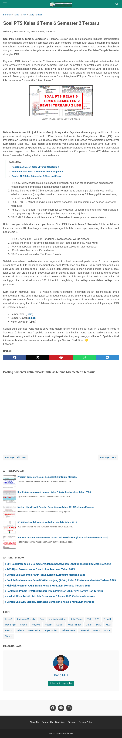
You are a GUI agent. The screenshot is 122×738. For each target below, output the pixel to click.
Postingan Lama (108, 457)
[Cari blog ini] (117, 4)
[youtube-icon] (61, 708)
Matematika (34, 630)
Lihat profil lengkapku (61, 683)
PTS (89, 619)
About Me (34, 722)
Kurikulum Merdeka (26, 619)
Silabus (8, 636)
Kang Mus (61, 675)
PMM (99, 624)
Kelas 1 (23, 624)
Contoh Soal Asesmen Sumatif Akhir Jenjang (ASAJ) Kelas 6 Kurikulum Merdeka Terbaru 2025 (61, 580)
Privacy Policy (85, 722)
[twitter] (38, 357)
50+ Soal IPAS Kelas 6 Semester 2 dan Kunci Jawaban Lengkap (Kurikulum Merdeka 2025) (62, 537)
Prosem (48, 624)
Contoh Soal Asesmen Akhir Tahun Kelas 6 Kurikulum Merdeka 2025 (46, 574)
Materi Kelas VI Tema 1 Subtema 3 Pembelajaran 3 (37, 171)
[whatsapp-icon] (69, 708)
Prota (107, 630)
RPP (97, 619)
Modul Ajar (10, 624)
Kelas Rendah (74, 624)
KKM (108, 624)
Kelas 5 (20, 630)
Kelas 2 (8, 630)
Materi (89, 624)
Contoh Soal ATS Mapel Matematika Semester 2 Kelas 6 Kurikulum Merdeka (50, 601)
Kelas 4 (60, 624)
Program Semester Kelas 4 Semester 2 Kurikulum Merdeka (47, 477)
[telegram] (107, 357)
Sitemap (72, 722)
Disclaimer (60, 722)
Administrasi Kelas (65, 733)
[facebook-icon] (53, 708)
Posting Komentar (46, 31)
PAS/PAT (35, 624)
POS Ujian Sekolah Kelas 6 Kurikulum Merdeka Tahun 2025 (47, 522)
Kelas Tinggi (76, 619)
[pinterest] (61, 357)
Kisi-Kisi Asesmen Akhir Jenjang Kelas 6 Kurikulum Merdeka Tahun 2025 (54, 492)
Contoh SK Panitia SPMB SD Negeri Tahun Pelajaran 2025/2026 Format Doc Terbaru (55, 591)
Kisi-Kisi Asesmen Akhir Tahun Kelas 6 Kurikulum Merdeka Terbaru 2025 (48, 585)
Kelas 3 (96, 630)
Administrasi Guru (57, 619)
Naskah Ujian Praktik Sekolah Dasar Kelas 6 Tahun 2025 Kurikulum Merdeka (55, 507)
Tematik (107, 619)
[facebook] (14, 357)
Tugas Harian (50, 630)
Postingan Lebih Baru (15, 457)
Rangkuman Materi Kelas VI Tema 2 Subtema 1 (35, 167)
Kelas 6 (8, 619)
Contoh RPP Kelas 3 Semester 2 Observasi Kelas (36, 176)
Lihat (32, 317)
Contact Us (47, 722)
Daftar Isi (84, 630)
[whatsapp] (84, 357)
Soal (42, 619)
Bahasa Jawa (68, 630)
